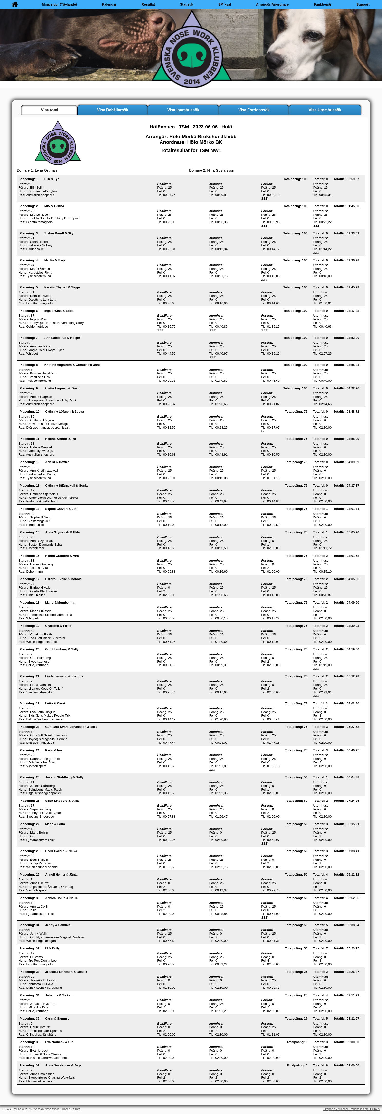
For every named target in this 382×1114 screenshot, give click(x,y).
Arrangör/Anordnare (272, 4)
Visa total (49, 110)
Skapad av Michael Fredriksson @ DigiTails (351, 1109)
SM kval (224, 4)
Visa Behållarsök (112, 110)
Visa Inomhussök (183, 110)
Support (363, 4)
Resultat (148, 4)
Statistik (186, 4)
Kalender (109, 4)
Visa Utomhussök (325, 110)
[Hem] (14, 4)
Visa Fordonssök (254, 110)
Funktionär (322, 4)
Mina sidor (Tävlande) (59, 4)
